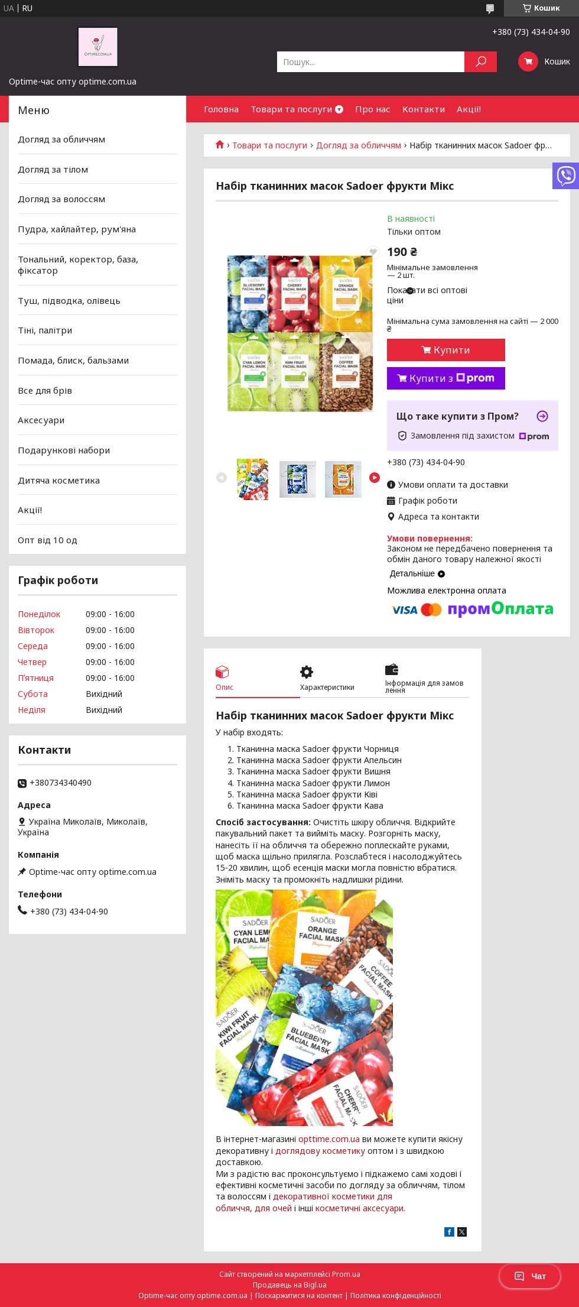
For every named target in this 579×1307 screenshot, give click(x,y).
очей (282, 1208)
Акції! (469, 109)
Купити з (452, 378)
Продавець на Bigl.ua (290, 1285)
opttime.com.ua (329, 1138)
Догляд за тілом (53, 169)
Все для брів (45, 390)
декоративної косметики (324, 1196)
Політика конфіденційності (395, 1295)
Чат (530, 1276)
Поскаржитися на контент (299, 1295)
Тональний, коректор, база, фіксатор (78, 264)
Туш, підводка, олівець (69, 300)
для (262, 1208)
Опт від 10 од (47, 540)
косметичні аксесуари (359, 1208)
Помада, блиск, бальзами (73, 360)
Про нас (373, 109)
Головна (221, 109)
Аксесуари (41, 420)
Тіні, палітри (45, 330)
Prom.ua (346, 1274)
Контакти (423, 109)
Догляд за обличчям (358, 145)
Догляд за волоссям (61, 199)
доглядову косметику (320, 1150)
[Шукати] (480, 61)
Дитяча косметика (59, 479)
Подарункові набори (64, 450)
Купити (452, 349)
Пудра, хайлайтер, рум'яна (77, 229)
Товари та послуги (291, 109)
